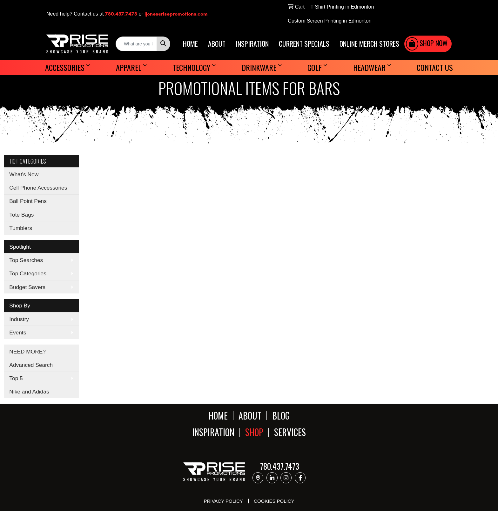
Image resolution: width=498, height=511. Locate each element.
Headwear (369, 67)
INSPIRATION (252, 43)
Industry (19, 319)
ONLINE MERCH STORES (369, 43)
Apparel (128, 67)
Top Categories (27, 273)
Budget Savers (27, 287)
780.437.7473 (121, 14)
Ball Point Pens (28, 201)
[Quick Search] (136, 44)
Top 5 (16, 378)
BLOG (281, 415)
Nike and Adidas (29, 391)
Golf (314, 67)
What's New (23, 174)
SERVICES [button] (290, 432)
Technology (191, 67)
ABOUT (216, 43)
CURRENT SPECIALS (304, 43)
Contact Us (435, 67)
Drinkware (259, 67)
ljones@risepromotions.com (176, 14)
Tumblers (20, 228)
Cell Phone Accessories (38, 188)
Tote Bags (21, 215)
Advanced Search (31, 365)
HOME (190, 43)
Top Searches (26, 260)
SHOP (254, 432)
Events (17, 332)
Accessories (64, 67)
